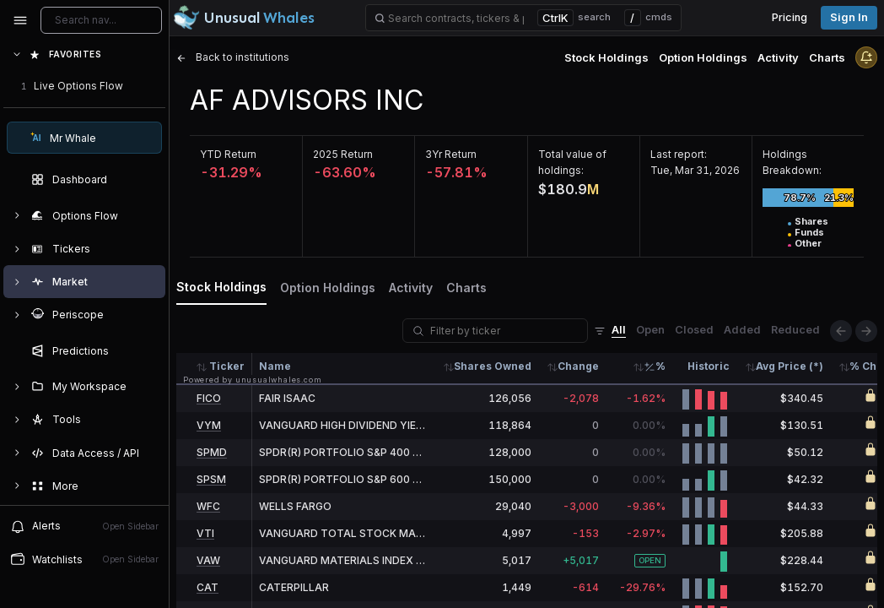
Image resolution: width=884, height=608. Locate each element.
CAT (207, 587)
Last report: (678, 154)
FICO (209, 398)
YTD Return (228, 154)
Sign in (849, 17)
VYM (209, 425)
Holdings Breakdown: (792, 162)
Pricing (789, 17)
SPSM (211, 479)
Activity (778, 57)
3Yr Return (451, 154)
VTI (205, 533)
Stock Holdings (606, 57)
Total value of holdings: (572, 162)
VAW (208, 560)
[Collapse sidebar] (20, 20)
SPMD (212, 452)
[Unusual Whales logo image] (244, 17)
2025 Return (343, 154)
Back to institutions (232, 57)
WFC (208, 506)
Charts (827, 57)
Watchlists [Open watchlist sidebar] (84, 559)
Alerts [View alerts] (84, 526)
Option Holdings (703, 57)
